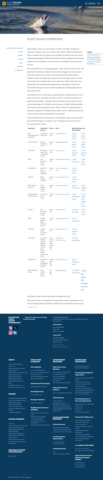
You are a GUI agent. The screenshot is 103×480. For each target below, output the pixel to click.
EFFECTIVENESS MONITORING (83, 384)
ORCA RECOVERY (13, 437)
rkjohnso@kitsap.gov (61, 270)
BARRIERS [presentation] (20, 55)
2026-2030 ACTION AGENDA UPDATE (40, 372)
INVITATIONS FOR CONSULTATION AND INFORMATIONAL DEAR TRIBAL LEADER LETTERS (62, 408)
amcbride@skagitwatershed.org (62, 218)
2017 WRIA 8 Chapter (83, 136)
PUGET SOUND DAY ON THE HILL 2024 (18, 425)
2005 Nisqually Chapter (74, 171)
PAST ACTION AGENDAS (37, 378)
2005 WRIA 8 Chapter (74, 136)
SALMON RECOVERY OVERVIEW (14, 48)
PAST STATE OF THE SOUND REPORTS (84, 450)
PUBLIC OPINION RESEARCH (82, 412)
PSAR (54, 452)
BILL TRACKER (56, 380)
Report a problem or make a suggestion (20, 477)
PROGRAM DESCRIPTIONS (15, 379)
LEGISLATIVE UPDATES (58, 378)
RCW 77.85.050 (64, 98)
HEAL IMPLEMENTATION (37, 419)
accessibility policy (79, 319)
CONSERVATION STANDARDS (82, 434)
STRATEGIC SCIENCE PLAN (82, 422)
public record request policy (59, 345)
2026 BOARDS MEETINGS (15, 412)
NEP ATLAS (78, 410)
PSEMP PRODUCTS (80, 467)
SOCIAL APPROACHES (36, 395)
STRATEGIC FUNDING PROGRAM (61, 454)
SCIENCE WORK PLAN (80, 424)
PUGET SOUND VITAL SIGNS (82, 382)
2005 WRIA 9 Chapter (74, 144)
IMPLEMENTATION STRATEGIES (39, 386)
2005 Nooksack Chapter (74, 179)
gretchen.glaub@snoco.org (61, 229)
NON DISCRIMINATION (15, 375)
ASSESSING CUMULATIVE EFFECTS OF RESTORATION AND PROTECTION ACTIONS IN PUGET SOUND (84, 392)
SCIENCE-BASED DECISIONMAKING (84, 436)
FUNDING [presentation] (20, 59)
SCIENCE (20, 52)
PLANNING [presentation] (20, 66)
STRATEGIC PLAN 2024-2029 (16, 385)
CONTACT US (12, 366)
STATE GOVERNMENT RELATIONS (61, 372)
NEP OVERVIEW (12, 456)
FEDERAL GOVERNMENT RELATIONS (62, 393)
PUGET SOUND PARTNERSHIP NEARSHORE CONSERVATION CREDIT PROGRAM (16, 429)
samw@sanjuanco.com (60, 209)
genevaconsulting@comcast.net (62, 177)
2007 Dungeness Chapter (84, 188)
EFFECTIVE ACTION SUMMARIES (83, 388)
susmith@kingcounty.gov (62, 142)
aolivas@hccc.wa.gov (60, 150)
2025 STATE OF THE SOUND (82, 448)
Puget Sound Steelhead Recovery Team (94, 62)
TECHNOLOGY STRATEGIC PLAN (17, 387)
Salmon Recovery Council (93, 55)
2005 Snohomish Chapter (75, 232)
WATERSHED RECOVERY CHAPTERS (62, 429)
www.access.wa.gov (58, 319)
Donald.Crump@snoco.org (61, 259)
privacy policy (69, 319)
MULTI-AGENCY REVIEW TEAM (16, 439)
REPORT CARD (79, 408)
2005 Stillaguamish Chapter (75, 262)
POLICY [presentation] (21, 63)
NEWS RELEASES (13, 370)
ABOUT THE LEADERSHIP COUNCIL (17, 400)
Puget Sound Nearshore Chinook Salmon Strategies (94, 58)
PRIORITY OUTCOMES (36, 374)
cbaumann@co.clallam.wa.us (61, 185)
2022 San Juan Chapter (83, 212)
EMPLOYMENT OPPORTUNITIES (17, 368)
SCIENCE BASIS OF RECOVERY (82, 420)
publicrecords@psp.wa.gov (63, 347)
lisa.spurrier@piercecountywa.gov (63, 194)
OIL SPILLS (11, 423)
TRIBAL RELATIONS (58, 401)
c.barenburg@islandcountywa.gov (62, 159)
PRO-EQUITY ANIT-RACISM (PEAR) (61, 383)
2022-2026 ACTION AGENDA (38, 370)
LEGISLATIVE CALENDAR (59, 374)
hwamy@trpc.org (59, 238)
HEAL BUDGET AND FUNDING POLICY (40, 425)
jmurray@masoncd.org (60, 240)
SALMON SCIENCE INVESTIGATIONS (62, 432)
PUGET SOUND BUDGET (59, 376)
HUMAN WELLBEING (80, 386)
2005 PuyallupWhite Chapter (76, 197)
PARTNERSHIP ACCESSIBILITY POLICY (18, 372)
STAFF (10, 383)
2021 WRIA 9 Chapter (83, 144)
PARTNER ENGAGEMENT (15, 377)
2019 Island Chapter (83, 162)
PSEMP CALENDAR (80, 465)
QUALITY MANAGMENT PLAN (16, 381)
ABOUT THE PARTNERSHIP (15, 364)
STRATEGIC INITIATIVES (37, 403)
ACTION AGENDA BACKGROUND (39, 376)
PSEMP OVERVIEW (79, 463)
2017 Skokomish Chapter (84, 153)
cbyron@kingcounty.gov (60, 133)
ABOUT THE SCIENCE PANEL (16, 406)
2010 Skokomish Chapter (75, 153)
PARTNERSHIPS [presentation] (19, 70)
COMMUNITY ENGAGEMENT (38, 417)
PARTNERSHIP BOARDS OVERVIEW (17, 398)
